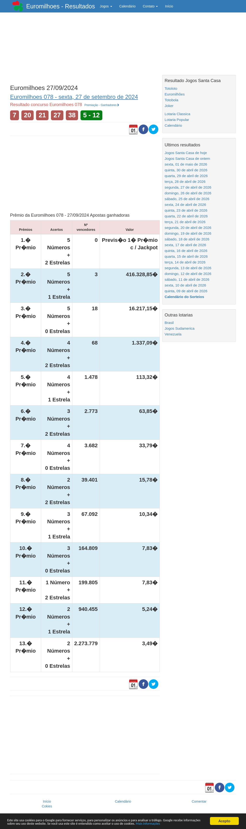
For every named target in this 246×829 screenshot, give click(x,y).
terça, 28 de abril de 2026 (185, 181)
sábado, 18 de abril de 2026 (187, 239)
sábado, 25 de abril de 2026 (187, 199)
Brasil (169, 323)
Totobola (171, 100)
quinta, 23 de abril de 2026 (186, 210)
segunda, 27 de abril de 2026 (188, 187)
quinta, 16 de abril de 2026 (186, 251)
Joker (169, 106)
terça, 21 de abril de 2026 (185, 222)
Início (169, 6)
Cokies (47, 806)
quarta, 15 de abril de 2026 (186, 256)
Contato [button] (150, 6)
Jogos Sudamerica (179, 328)
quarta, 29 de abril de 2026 (186, 176)
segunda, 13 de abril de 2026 (188, 268)
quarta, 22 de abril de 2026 (186, 216)
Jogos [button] (106, 6)
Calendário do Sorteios (184, 297)
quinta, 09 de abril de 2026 (186, 291)
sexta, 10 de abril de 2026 (185, 285)
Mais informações (36, 823)
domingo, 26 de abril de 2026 (188, 193)
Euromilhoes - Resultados (60, 6)
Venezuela (173, 334)
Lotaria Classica (177, 114)
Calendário (127, 6)
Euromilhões (174, 94)
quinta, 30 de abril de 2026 (186, 170)
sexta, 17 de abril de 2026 (185, 245)
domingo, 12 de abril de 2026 (188, 274)
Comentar (199, 801)
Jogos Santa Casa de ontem (187, 158)
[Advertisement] (85, 47)
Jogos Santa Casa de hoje (186, 153)
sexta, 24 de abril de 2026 (185, 205)
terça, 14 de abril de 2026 (185, 262)
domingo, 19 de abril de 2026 (188, 233)
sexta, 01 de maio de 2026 (186, 164)
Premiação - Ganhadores (101, 105)
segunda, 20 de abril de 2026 (188, 228)
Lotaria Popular (177, 120)
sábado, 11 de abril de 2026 (187, 279)
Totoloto (171, 88)
